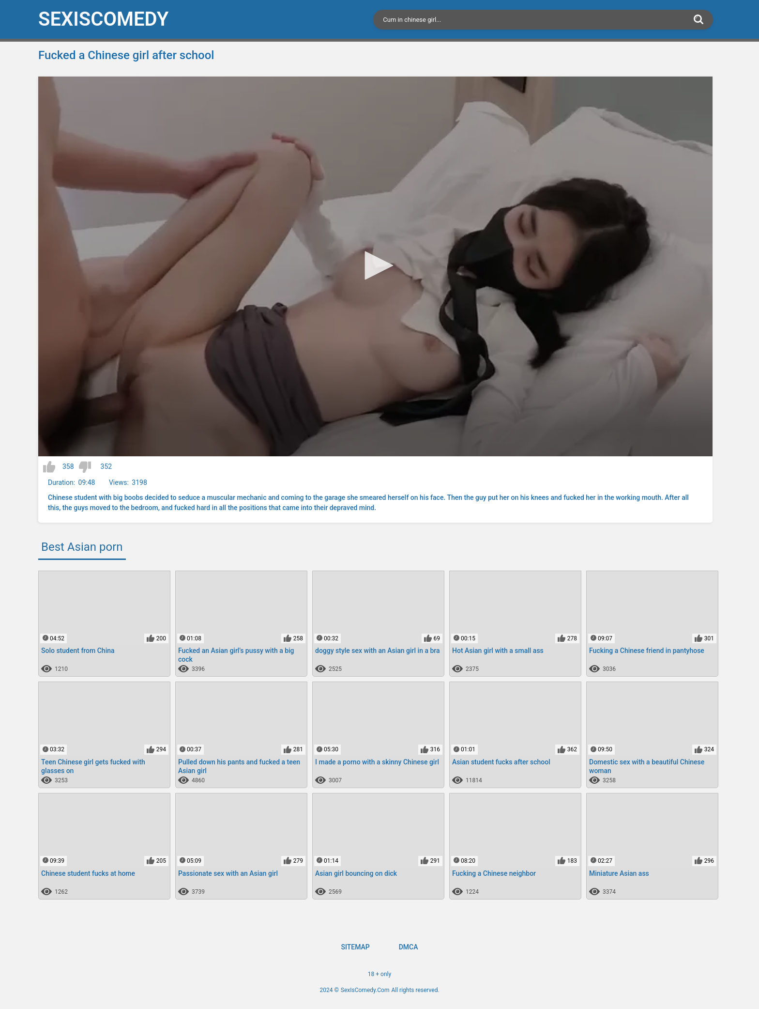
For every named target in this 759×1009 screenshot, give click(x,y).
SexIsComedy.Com (365, 990)
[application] (375, 266)
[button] (375, 265)
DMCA (408, 947)
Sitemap (355, 947)
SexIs (103, 19)
